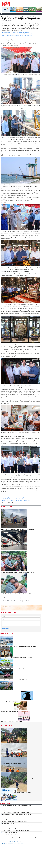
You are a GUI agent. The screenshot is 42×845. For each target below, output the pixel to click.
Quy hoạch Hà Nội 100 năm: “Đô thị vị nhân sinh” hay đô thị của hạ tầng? (15, 830)
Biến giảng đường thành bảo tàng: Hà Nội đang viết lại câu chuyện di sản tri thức (17, 807)
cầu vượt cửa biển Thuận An (26, 597)
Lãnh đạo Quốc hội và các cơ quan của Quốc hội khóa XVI (11, 721)
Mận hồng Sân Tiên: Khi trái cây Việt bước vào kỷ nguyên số (13, 816)
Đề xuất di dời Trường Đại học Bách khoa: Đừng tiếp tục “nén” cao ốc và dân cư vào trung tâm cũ (20, 837)
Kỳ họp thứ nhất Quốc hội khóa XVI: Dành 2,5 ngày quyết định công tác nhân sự (17, 814)
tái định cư (33, 600)
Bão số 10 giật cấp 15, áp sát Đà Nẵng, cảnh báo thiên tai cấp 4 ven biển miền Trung (17, 778)
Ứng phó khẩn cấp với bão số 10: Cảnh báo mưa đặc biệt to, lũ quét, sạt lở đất (16, 749)
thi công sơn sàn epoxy (4, 841)
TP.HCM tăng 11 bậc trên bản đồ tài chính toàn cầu (11, 819)
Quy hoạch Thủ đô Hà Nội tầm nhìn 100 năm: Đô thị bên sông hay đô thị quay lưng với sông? (19, 825)
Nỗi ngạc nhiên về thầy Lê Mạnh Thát (9, 834)
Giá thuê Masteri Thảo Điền (32, 839)
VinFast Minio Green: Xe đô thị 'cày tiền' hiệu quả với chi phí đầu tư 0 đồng (14, 679)
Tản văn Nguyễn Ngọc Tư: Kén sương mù (9, 828)
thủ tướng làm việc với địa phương (13, 597)
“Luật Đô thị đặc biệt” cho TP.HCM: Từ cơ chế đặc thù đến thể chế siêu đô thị (16, 805)
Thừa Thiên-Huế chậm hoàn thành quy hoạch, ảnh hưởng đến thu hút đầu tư (17, 500)
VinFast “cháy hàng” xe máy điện (8, 823)
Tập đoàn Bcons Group (15, 839)
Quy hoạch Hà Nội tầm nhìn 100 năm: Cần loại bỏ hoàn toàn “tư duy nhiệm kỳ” (17, 812)
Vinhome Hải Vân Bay (23, 839)
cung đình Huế (19, 600)
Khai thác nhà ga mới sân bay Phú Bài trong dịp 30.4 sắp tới (14, 497)
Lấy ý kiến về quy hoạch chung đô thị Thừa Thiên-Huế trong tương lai (15, 498)
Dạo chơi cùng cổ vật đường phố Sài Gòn (9, 832)
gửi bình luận (6, 628)
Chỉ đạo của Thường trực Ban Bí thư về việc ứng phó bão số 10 (13, 763)
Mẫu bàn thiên (11, 841)
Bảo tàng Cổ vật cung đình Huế (9, 600)
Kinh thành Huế (26, 600)
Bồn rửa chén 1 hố (17, 841)
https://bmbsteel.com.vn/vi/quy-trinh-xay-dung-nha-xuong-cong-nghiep (13, 843)
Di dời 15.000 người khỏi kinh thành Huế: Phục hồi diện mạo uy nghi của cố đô (17, 35)
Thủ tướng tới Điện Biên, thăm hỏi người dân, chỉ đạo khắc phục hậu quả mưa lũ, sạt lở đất (18, 593)
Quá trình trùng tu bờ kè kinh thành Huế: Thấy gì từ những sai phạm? (16, 32)
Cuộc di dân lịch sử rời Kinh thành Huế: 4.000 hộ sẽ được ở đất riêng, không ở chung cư (19, 33)
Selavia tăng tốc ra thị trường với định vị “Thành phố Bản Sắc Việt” (14, 821)
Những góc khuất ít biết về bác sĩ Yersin (9, 810)
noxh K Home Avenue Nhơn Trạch (6, 839)
